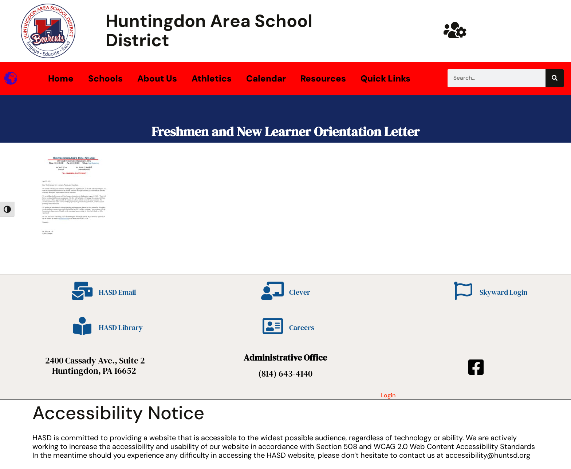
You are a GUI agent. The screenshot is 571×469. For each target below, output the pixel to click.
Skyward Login (503, 292)
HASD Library (121, 327)
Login (388, 395)
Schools (105, 78)
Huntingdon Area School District (209, 30)
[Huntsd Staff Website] (455, 30)
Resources (323, 78)
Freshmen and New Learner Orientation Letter (285, 131)
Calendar (266, 78)
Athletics (212, 78)
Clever (299, 292)
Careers (301, 327)
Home (61, 78)
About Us (157, 78)
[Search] (555, 78)
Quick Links (385, 78)
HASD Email (117, 292)
